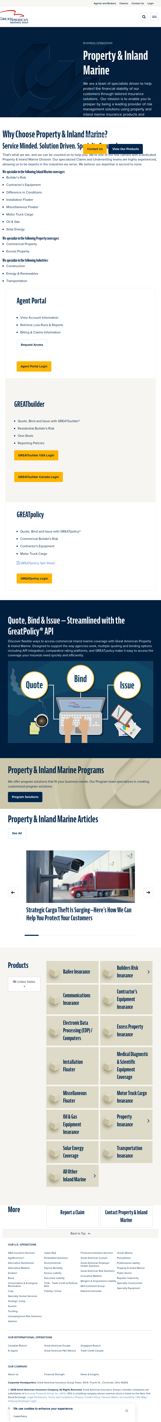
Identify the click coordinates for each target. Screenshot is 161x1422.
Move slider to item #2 (46, 935)
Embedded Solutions (56, 1258)
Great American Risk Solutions (98, 1271)
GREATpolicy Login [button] (34, 578)
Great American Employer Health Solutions (95, 1264)
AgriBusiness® (16, 1258)
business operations (98, 43)
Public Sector (124, 1273)
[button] (147, 972)
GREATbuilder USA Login (36, 455)
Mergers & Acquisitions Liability (98, 1281)
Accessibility (127, 1397)
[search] (144, 17)
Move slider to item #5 (88, 935)
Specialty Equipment (128, 1288)
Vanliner (12, 1321)
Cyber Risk (50, 1253)
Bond (11, 1278)
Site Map (141, 1397)
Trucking (13, 1311)
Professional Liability (128, 1263)
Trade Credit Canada (92, 1350)
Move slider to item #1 (32, 935)
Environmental (52, 1263)
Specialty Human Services (22, 1296)
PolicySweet (124, 1258)
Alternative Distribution (21, 1263)
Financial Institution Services (97, 1253)
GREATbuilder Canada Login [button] (38, 477)
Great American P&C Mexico (60, 1350)
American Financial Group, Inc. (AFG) (45, 1393)
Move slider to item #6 (102, 935)
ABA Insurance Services (21, 1253)
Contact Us (95, 149)
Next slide (148, 892)
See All (17, 833)
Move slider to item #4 (74, 935)
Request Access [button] (32, 344)
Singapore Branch (91, 1345)
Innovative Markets (91, 1276)
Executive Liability (54, 1278)
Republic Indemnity (128, 1278)
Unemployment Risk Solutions (25, 1316)
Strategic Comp (16, 1301)
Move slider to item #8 (130, 935)
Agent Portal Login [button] (34, 366)
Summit (12, 1306)
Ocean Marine (125, 1253)
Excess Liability (52, 1273)
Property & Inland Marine (131, 1268)
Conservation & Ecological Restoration (22, 1284)
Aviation (12, 1273)
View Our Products (125, 149)
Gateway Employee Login (22, 1401)
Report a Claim (72, 1212)
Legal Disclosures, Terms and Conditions (50, 1397)
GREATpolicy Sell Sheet (36, 563)
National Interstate (91, 1291)
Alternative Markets (19, 1268)
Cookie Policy (92, 1397)
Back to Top (80, 1233)
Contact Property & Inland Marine (126, 1216)
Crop (10, 1291)
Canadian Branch (17, 1345)
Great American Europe (57, 1345)
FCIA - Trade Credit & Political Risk (60, 1284)
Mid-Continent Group (93, 1286)
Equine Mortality (53, 1268)
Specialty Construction (129, 1283)
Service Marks (110, 1397)
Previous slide (13, 892)
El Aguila (13, 1350)
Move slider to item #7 (116, 935)
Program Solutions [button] (25, 797)
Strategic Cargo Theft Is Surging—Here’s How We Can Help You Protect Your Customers (79, 914)
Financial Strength (54, 1374)
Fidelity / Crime (52, 1291)
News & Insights (90, 1374)
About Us (13, 1374)
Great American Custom (94, 1258)
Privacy (79, 1397)
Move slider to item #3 (60, 935)
